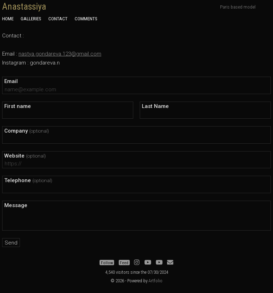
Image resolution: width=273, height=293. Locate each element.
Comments (86, 18)
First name (17, 106)
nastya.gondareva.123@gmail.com (59, 54)
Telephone (28, 180)
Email (11, 81)
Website (25, 156)
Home (8, 18)
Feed (124, 262)
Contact (58, 18)
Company (26, 131)
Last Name (155, 106)
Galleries (31, 18)
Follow (107, 262)
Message (15, 205)
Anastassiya (24, 6)
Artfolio (155, 280)
